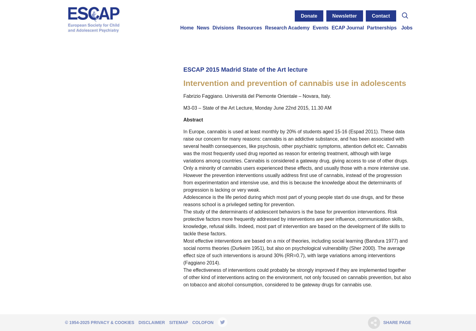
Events (320, 27)
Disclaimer (151, 322)
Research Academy (287, 27)
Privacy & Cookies (112, 322)
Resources (249, 27)
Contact (381, 16)
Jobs (407, 27)
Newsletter (344, 16)
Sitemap (178, 322)
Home (187, 27)
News (203, 27)
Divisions (223, 27)
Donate (309, 16)
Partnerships (382, 27)
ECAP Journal (348, 27)
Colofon (202, 322)
